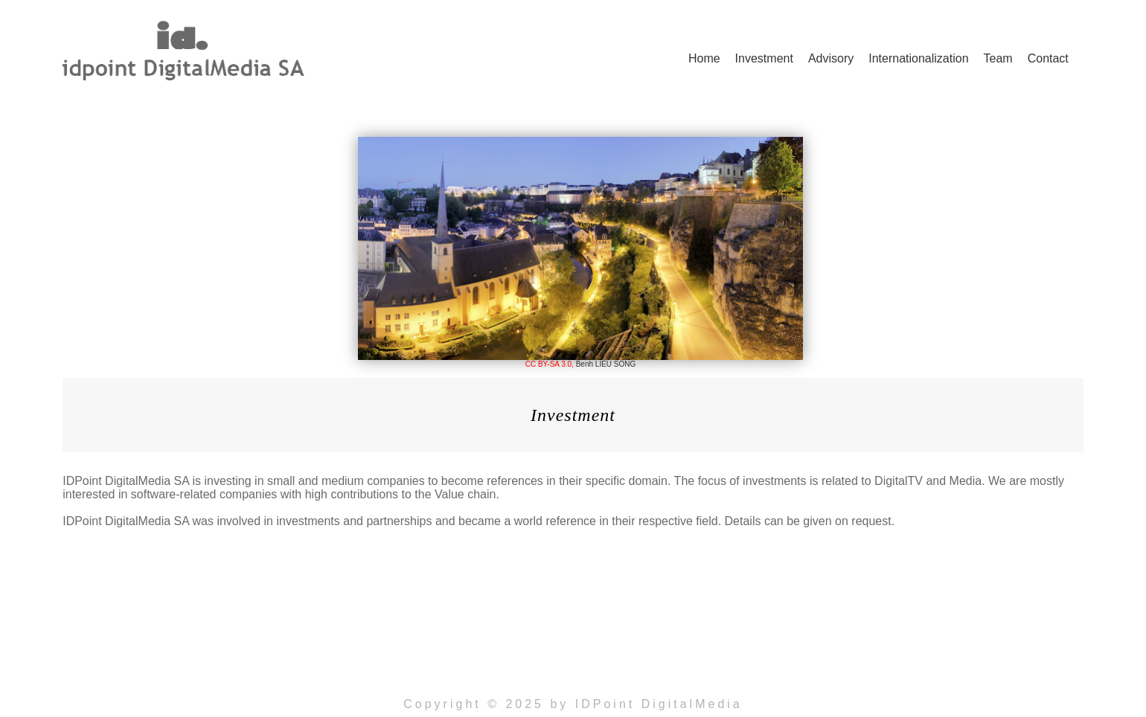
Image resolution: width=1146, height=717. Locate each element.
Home (704, 58)
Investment (764, 58)
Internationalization (918, 58)
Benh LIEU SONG (606, 364)
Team (998, 58)
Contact (1048, 58)
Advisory (831, 58)
